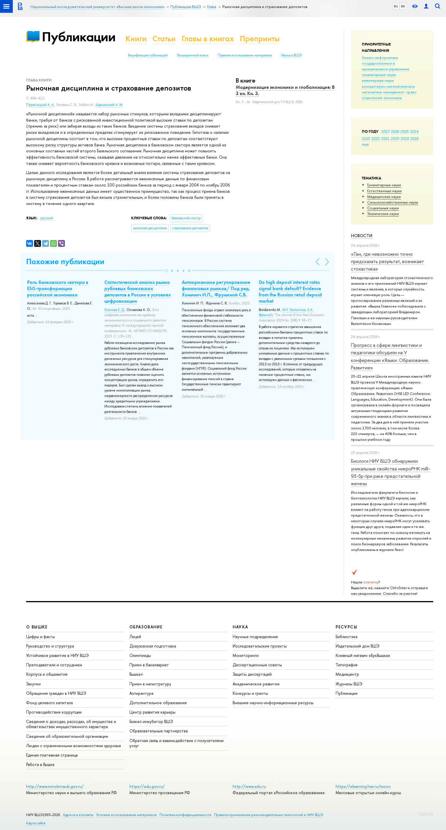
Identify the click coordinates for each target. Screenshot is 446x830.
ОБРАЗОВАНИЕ (145, 627)
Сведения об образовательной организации (67, 736)
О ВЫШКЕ (37, 627)
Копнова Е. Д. (114, 310)
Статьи (164, 39)
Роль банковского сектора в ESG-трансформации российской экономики (57, 288)
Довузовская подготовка (152, 646)
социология (372, 97)
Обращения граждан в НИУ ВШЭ (56, 693)
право (411, 92)
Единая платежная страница (52, 755)
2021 (385, 138)
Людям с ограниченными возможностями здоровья (73, 745)
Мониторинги (246, 655)
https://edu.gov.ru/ (147, 786)
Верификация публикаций (148, 55)
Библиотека (347, 636)
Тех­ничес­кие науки (383, 213)
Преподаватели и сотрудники (54, 664)
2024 (414, 131)
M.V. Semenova (293, 310)
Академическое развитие (256, 683)
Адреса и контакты (78, 814)
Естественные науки (384, 190)
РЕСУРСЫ (346, 627)
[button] (166, 271)
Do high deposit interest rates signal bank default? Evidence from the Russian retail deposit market (290, 291)
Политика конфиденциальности (185, 814)
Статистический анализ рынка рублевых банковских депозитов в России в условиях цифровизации (137, 291)
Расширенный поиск (192, 55)
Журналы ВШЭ (349, 683)
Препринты (260, 39)
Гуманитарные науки (384, 184)
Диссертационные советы (257, 664)
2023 (366, 138)
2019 (405, 138)
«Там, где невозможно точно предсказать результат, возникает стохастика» (387, 261)
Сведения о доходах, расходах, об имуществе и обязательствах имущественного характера (71, 724)
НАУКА (240, 627)
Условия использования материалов (126, 814)
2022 (375, 138)
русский (46, 218)
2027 (385, 131)
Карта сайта (35, 823)
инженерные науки (378, 80)
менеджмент (394, 92)
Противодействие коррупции (54, 712)
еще (365, 144)
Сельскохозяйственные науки (392, 202)
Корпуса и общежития (46, 674)
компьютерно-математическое (388, 86)
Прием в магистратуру (150, 683)
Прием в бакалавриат (149, 664)
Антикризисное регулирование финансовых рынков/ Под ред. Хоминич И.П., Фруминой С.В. (216, 288)
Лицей (135, 636)
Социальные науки (383, 207)
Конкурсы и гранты (250, 693)
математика (372, 92)
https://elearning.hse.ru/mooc (363, 786)
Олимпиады (140, 655)
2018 (414, 138)
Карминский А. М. (109, 105)
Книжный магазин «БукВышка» (363, 655)
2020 (395, 138)
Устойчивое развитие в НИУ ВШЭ (57, 655)
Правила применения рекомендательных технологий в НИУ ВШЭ (268, 814)
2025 (404, 131)
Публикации (78, 36)
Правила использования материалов (245, 55)
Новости (361, 236)
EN (403, 6)
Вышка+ (136, 674)
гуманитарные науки (379, 74)
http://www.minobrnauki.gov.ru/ (55, 786)
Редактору (426, 813)
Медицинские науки (384, 196)
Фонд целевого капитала (49, 702)
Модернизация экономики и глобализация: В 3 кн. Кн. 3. (285, 90)
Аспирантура (141, 693)
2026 (395, 131)
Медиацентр (347, 674)
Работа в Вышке (40, 764)
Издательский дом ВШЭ (357, 646)
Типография (347, 664)
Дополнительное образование (158, 702)
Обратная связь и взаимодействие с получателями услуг (176, 743)
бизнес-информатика (380, 57)
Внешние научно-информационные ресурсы (273, 702)
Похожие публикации (65, 262)
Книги (136, 39)
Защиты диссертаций (252, 674)
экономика (392, 97)
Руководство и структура (50, 646)
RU (396, 6)
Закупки (33, 683)
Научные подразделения (255, 636)
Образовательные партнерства (158, 730)
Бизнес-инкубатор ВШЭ (151, 721)
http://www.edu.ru (249, 786)
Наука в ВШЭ (291, 55)
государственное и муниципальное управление (385, 66)
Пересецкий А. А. (40, 105)
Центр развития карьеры (152, 712)
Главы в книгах (207, 39)
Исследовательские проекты (260, 646)
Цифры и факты (40, 636)
